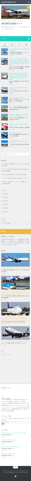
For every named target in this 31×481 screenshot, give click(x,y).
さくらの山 (21, 405)
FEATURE (11, 50)
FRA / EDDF (23, 114)
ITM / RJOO (8, 446)
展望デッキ (9, 408)
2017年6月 (5, 208)
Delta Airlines (25, 49)
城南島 (28, 407)
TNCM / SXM (21, 97)
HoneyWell (3, 403)
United (13, 405)
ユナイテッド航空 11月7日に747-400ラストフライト (15, 178)
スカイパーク (8, 407)
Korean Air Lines (25, 61)
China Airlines (12, 60)
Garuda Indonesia (13, 61)
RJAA (16, 403)
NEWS (15, 50)
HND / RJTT (3, 439)
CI (25, 399)
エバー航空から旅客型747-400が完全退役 (19, 144)
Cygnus (2, 401)
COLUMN (19, 60)
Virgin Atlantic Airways (23, 294)
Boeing (14, 132)
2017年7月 (5, 204)
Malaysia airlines (18, 106)
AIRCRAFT (15, 49)
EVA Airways (12, 76)
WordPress (11, 472)
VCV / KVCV (19, 132)
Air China (15, 58)
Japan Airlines (23, 76)
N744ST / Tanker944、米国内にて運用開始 (19, 127)
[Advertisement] (15, 367)
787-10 (10, 132)
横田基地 (25, 408)
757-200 (12, 399)
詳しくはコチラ (14, 244)
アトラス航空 (27, 405)
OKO (13, 403)
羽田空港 (3, 410)
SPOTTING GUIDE (12, 21)
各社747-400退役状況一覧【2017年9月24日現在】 (15, 174)
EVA (11, 401)
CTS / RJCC (9, 433)
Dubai (8, 401)
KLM (19, 61)
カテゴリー (4, 221)
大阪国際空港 (4, 408)
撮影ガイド (20, 409)
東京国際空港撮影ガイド (8, 441)
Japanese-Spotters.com (8, 2)
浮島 (28, 408)
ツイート (3, 390)
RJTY (25, 403)
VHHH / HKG (11, 142)
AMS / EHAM (11, 114)
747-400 (10, 49)
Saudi (28, 403)
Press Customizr (24, 472)
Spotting (3, 405)
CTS (27, 399)
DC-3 (6, 401)
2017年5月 (5, 211)
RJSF (19, 403)
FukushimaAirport (15, 401)
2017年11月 (6, 193)
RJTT (22, 403)
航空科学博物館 (8, 410)
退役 (13, 410)
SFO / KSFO (24, 87)
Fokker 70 (17, 114)
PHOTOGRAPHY (19, 116)
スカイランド (13, 407)
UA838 (10, 405)
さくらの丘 (17, 405)
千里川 (25, 407)
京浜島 (18, 407)
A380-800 (11, 106)
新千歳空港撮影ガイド (7, 434)
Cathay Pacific (17, 74)
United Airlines (13, 89)
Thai (7, 405)
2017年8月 (5, 201)
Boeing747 (17, 399)
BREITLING (22, 399)
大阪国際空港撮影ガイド (8, 448)
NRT (10, 403)
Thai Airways (17, 63)
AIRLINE (19, 49)
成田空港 (14, 409)
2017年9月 (5, 197)
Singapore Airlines (17, 78)
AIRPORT (3, 433)
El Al (22, 60)
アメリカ (3, 407)
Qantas (11, 63)
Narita (7, 403)
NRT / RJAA (4, 21)
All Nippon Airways (19, 317)
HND (24, 401)
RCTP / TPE (25, 141)
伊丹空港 (21, 407)
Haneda (20, 401)
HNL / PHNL (15, 87)
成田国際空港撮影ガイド (11, 23)
